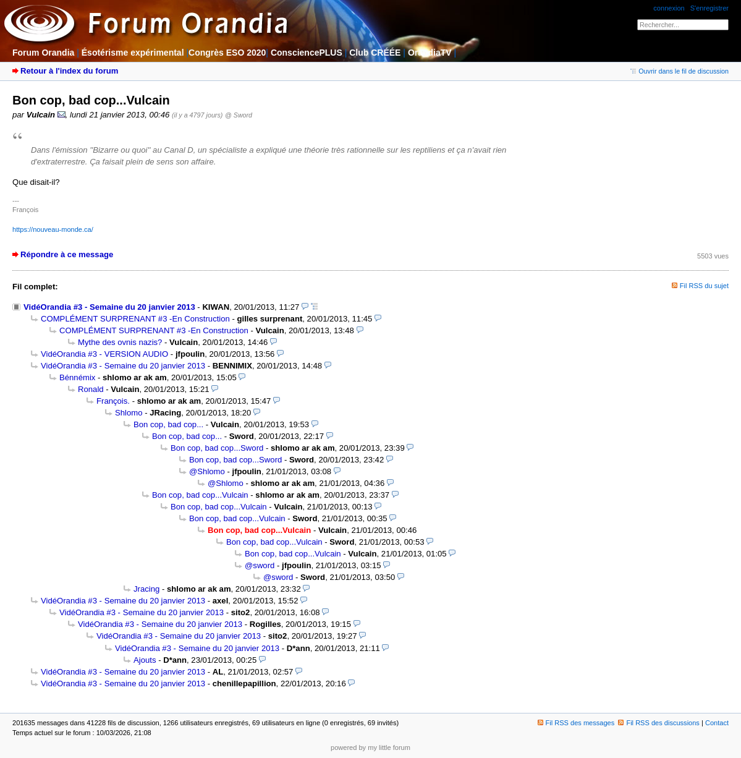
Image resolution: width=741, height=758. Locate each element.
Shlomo (129, 412)
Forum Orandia (43, 52)
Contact (717, 722)
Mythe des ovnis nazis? (120, 342)
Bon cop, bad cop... (168, 424)
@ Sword (238, 115)
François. (113, 401)
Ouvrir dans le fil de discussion (679, 71)
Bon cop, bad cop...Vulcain (200, 495)
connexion (668, 8)
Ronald (91, 389)
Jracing (146, 589)
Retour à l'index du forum (69, 70)
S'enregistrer (709, 8)
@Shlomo (207, 471)
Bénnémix (77, 377)
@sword (259, 565)
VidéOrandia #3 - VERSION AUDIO (104, 354)
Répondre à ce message (66, 254)
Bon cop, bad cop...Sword (217, 448)
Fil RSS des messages (576, 722)
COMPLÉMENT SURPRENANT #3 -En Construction (135, 318)
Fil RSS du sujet (704, 285)
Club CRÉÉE (374, 52)
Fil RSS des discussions (659, 722)
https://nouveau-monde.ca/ (52, 229)
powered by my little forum (370, 747)
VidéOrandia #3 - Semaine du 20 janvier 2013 (109, 307)
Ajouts (144, 660)
